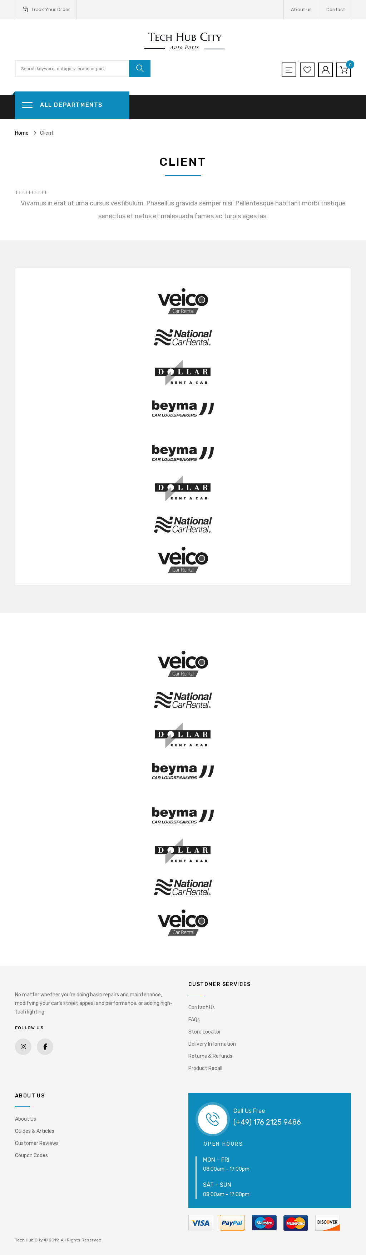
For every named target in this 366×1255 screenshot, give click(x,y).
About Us (25, 1119)
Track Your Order (46, 9)
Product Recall (205, 1068)
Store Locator (204, 1032)
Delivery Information (212, 1044)
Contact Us (201, 1008)
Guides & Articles (34, 1131)
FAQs (194, 1020)
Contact (335, 9)
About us (301, 9)
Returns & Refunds (210, 1056)
